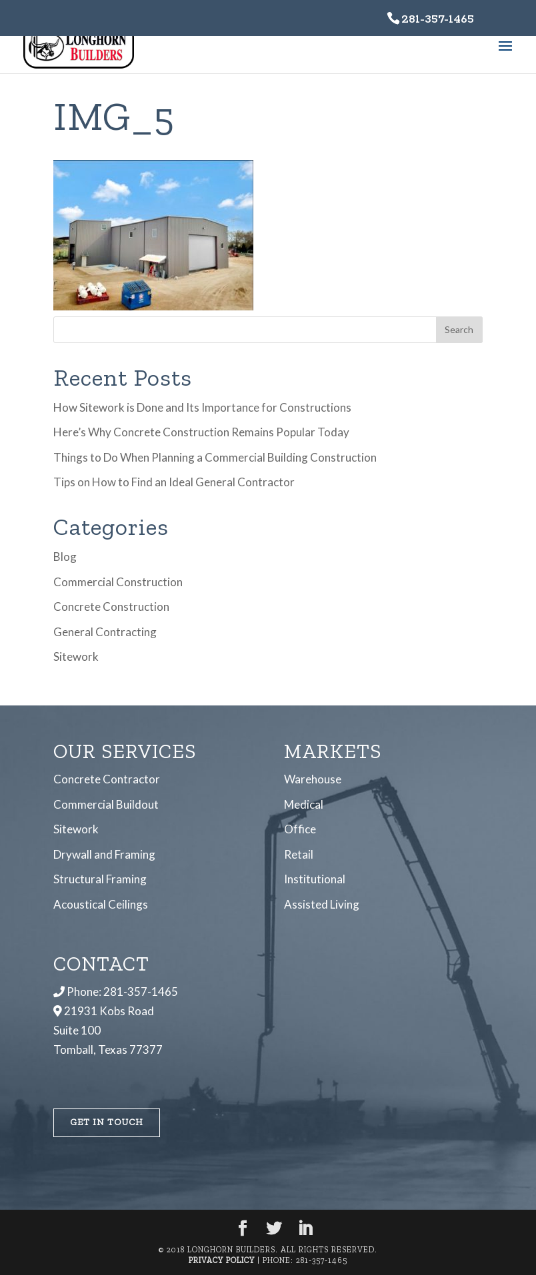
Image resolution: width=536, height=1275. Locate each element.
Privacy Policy (222, 1259)
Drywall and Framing (104, 854)
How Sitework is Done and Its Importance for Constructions (202, 407)
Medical (303, 804)
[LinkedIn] (305, 1228)
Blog (65, 557)
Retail (298, 854)
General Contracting (105, 632)
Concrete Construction (111, 607)
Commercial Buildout (106, 804)
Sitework (76, 656)
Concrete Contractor (106, 779)
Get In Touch (106, 1121)
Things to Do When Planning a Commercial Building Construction (215, 457)
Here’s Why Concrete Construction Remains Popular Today (201, 432)
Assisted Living (321, 904)
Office (300, 829)
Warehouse (312, 779)
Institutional (314, 879)
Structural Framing (100, 879)
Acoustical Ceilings (100, 904)
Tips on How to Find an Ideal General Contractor (174, 482)
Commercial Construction (118, 582)
